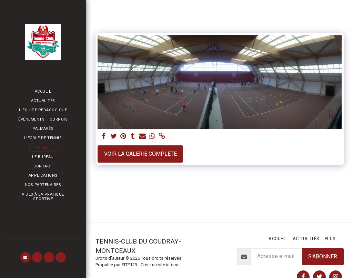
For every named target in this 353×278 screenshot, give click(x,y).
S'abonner (322, 256)
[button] (25, 257)
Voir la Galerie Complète (140, 154)
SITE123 (129, 264)
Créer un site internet (161, 264)
